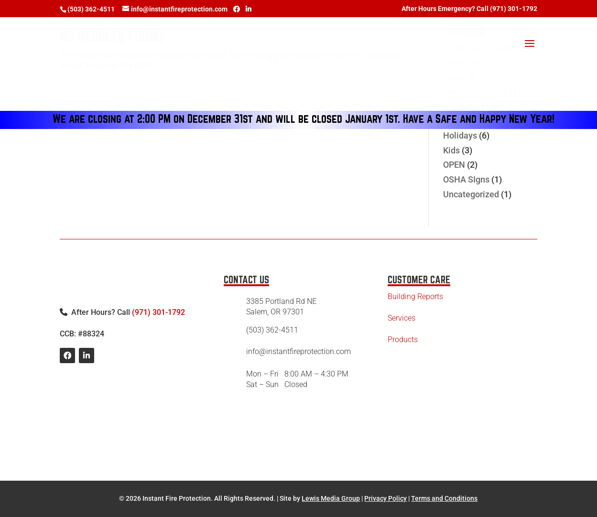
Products (403, 339)
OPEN (454, 165)
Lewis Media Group (331, 498)
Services (401, 318)
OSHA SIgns (466, 179)
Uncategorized (471, 194)
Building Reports (415, 296)
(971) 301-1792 (158, 312)
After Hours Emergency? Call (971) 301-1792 (469, 8)
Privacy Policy (385, 498)
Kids (451, 150)
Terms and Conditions (444, 498)
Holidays (460, 135)
